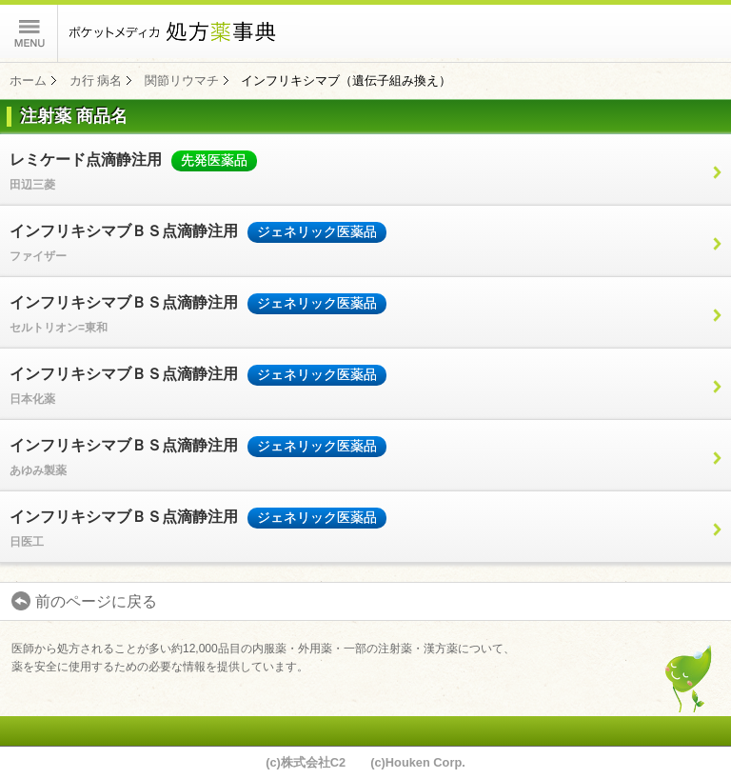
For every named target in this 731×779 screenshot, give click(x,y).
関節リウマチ (182, 80)
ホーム (28, 80)
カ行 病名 (96, 80)
